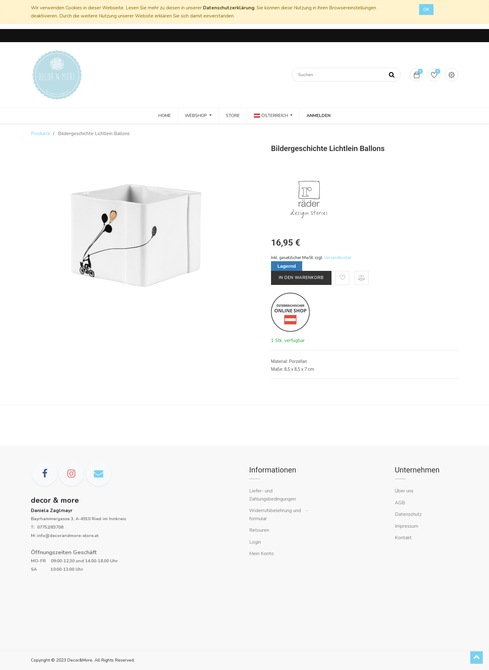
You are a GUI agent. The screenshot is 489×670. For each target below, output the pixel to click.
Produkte (41, 133)
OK (426, 9)
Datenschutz (408, 514)
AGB (400, 503)
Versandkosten (337, 258)
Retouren (259, 530)
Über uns (404, 491)
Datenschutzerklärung (228, 8)
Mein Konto (261, 553)
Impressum (407, 526)
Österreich (271, 116)
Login (255, 542)
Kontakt (404, 538)
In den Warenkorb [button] (301, 278)
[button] (342, 278)
